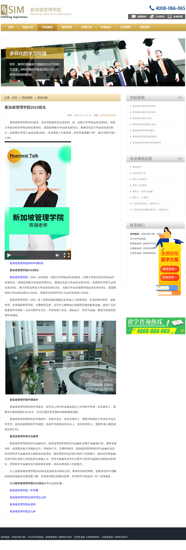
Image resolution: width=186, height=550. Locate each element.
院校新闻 (27, 97)
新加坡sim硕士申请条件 (144, 112)
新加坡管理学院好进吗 (23, 504)
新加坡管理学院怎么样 (23, 511)
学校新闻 (47, 27)
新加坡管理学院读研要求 (144, 136)
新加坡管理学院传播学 (143, 130)
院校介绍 (28, 27)
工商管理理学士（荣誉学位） (146, 203)
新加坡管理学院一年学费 (24, 490)
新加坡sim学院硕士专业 (144, 124)
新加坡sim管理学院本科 (144, 106)
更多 (180, 97)
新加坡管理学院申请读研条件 (146, 142)
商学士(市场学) (139, 185)
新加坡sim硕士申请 (141, 118)
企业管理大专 (139, 173)
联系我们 (145, 27)
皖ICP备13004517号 (24, 547)
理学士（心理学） (141, 197)
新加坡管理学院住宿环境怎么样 (28, 497)
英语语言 (136, 167)
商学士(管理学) (139, 179)
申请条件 (106, 27)
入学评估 (159, 16)
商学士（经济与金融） (143, 191)
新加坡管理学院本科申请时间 (26, 263)
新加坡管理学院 (45, 9)
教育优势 (67, 27)
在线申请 (177, 16)
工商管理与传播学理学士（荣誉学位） (151, 209)
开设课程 (125, 27)
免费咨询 (141, 16)
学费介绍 (86, 27)
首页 (10, 27)
